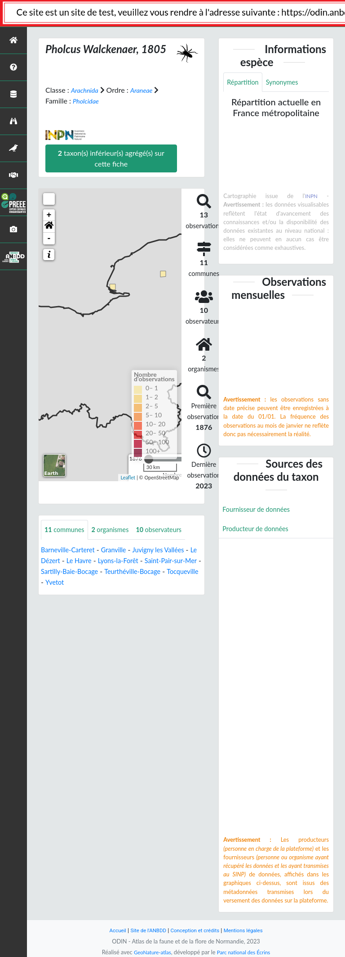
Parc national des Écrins (245, 952)
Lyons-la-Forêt (138, 561)
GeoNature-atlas (149, 952)
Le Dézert (60, 561)
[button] (49, 227)
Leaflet (127, 477)
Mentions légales (249, 930)
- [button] (49, 238)
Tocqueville (87, 582)
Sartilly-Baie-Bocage (104, 572)
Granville (121, 550)
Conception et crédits (195, 930)
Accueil (110, 930)
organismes (116, 530)
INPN (311, 197)
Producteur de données (259, 531)
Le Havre (96, 561)
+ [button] (49, 215)
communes (66, 530)
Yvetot (121, 582)
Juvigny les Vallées (170, 550)
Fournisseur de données (259, 511)
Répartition (244, 82)
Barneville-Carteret (71, 550)
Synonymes (287, 82)
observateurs (170, 530)
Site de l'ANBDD (144, 930)
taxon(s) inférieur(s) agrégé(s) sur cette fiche (111, 158)
